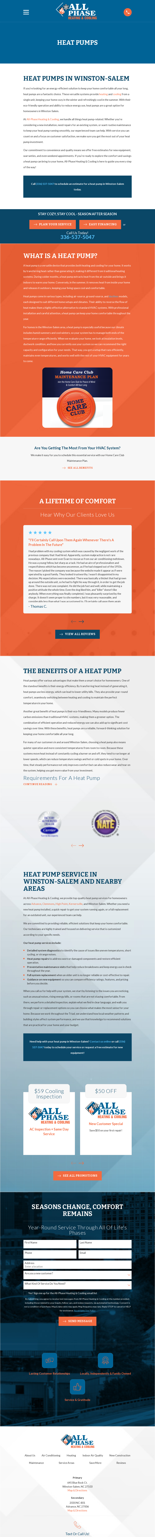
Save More (95, 1463)
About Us (30, 1456)
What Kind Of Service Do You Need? (45, 1284)
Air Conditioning (51, 1456)
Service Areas (66, 1463)
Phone (28, 1253)
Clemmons (48, 904)
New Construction (119, 1456)
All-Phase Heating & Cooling (43, 119)
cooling (116, 94)
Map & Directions (77, 1491)
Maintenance (36, 1463)
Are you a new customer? (39, 1274)
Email (83, 1253)
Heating (71, 1456)
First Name (31, 1243)
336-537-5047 (77, 237)
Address (29, 1263)
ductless (113, 296)
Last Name (86, 1243)
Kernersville (75, 904)
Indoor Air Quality (92, 1456)
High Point (62, 904)
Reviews (121, 1463)
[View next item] (81, 621)
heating (103, 94)
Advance (36, 904)
